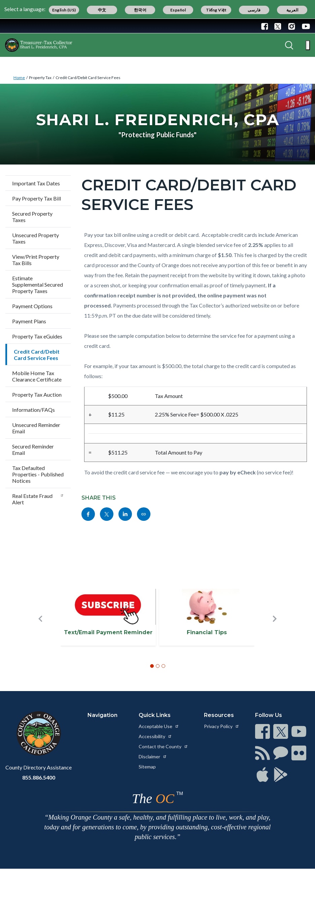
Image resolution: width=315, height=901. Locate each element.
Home (19, 77)
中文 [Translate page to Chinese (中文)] (102, 9)
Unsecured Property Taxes (35, 238)
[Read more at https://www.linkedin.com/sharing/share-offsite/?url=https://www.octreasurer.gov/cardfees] (125, 514)
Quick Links (155, 715)
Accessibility (155, 736)
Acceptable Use (159, 726)
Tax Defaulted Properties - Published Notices (38, 474)
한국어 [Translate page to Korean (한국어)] (140, 9)
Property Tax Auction (37, 394)
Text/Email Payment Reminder (108, 632)
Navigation (102, 715)
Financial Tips (207, 632)
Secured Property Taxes (32, 216)
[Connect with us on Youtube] (304, 26)
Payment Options (32, 306)
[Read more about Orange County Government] (26, 26)
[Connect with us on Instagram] (291, 26)
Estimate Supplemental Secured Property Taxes (37, 284)
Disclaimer (153, 756)
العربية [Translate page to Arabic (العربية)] (292, 9)
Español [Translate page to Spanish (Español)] (178, 9)
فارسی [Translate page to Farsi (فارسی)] (254, 9)
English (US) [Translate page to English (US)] (64, 9)
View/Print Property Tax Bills (35, 259)
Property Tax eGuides (37, 336)
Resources (219, 715)
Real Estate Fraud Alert (38, 499)
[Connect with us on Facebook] (266, 26)
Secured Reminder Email (33, 449)
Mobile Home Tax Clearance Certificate (37, 376)
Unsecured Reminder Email (36, 428)
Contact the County (163, 746)
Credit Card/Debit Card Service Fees (88, 77)
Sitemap (147, 766)
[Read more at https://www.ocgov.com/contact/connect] (262, 731)
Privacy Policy (221, 726)
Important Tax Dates (36, 183)
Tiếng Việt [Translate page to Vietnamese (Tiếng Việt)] (216, 9)
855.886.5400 (38, 777)
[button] (40, 630)
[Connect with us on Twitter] (277, 26)
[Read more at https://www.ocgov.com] (38, 733)
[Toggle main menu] (308, 45)
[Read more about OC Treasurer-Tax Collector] (38, 45)
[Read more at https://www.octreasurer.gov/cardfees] (143, 514)
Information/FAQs (33, 409)
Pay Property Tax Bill (36, 198)
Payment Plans (29, 321)
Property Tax (40, 77)
